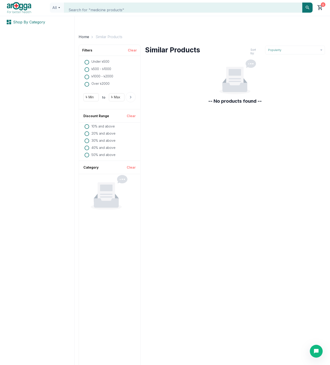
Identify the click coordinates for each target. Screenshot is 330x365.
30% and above (103, 140)
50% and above (103, 155)
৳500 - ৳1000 (101, 69)
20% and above (103, 133)
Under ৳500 (100, 61)
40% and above (103, 148)
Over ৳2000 (100, 83)
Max (117, 97)
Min (91, 97)
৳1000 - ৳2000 (102, 76)
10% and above (103, 126)
